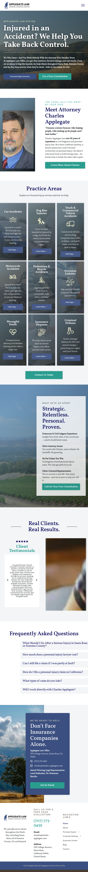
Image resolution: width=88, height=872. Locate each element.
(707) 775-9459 (42, 823)
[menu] (83, 5)
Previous (7, 581)
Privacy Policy (60, 866)
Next (37, 581)
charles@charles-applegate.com (48, 765)
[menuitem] (73, 823)
